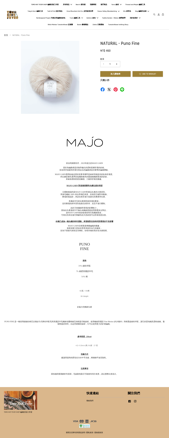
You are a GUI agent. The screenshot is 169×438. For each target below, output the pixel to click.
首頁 (6, 35)
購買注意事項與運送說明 (75, 433)
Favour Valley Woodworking (109, 11)
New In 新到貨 (81, 5)
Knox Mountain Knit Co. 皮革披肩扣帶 (80, 11)
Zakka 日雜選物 (98, 25)
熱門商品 (104, 5)
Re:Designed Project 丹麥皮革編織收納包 (50, 18)
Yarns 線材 (116, 5)
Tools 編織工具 (76, 18)
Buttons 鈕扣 (92, 18)
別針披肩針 (135, 18)
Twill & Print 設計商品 (54, 11)
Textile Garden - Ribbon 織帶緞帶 (113, 18)
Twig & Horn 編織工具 (35, 11)
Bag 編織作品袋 (142, 11)
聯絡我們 (89, 401)
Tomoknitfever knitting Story (118, 25)
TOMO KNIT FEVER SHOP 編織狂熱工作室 (45, 5)
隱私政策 (89, 433)
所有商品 (67, 5)
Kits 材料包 (127, 11)
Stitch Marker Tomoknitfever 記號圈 (60, 25)
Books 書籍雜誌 (82, 25)
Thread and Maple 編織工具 (135, 5)
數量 (102, 59)
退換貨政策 (98, 433)
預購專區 (93, 5)
